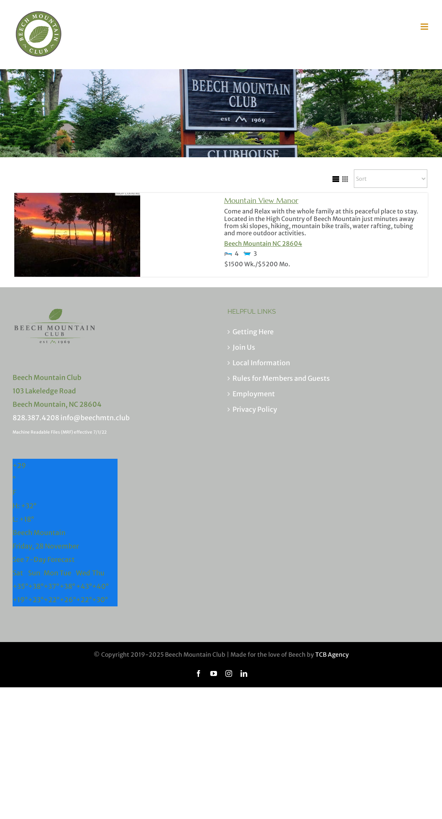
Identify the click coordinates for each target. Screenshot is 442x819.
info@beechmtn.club (95, 417)
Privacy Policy (255, 409)
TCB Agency (332, 654)
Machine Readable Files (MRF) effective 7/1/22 (60, 432)
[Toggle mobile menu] (425, 26)
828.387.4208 (36, 417)
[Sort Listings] (390, 178)
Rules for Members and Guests (281, 378)
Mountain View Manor (261, 200)
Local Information (261, 362)
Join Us (244, 347)
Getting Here (253, 331)
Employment (254, 393)
